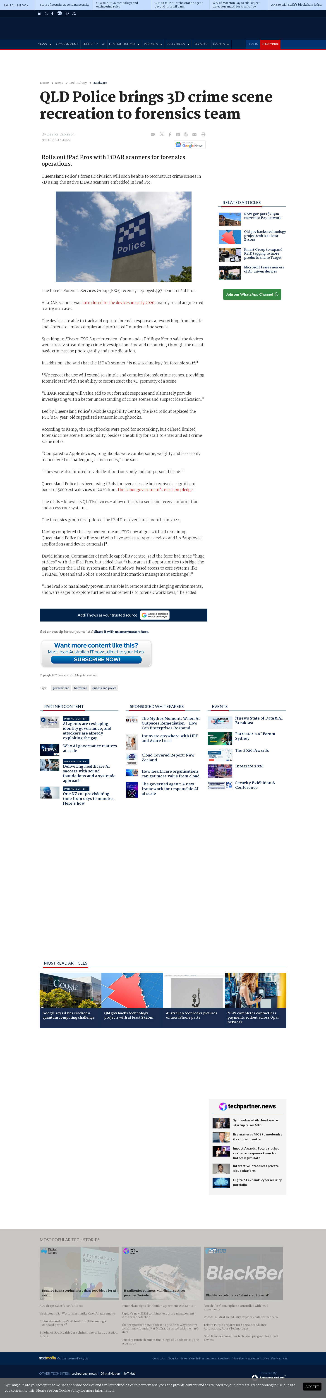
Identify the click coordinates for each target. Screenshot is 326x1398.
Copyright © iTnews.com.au (56, 675)
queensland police (104, 688)
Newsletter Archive (257, 1358)
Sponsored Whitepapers (157, 706)
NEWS (42, 44)
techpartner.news (84, 1373)
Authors (211, 1358)
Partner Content (64, 706)
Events (220, 706)
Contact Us (159, 1358)
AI (103, 44)
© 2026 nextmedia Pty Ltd (73, 1358)
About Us (173, 1358)
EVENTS (219, 44)
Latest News (16, 5)
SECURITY (90, 44)
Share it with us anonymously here (121, 631)
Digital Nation (110, 1373)
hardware (80, 688)
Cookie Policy (69, 1390)
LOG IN (253, 44)
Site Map (276, 1358)
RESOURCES (176, 44)
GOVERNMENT (67, 44)
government (61, 688)
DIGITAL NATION (122, 44)
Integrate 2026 (236, 771)
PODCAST (201, 44)
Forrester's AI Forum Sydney (241, 738)
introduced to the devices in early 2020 (118, 303)
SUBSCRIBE (270, 44)
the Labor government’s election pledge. (155, 490)
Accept (312, 1386)
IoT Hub (130, 1373)
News (59, 83)
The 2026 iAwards (238, 755)
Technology (78, 83)
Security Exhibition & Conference (241, 786)
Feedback (224, 1358)
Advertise (238, 1358)
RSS (285, 1358)
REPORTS (151, 44)
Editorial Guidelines (192, 1358)
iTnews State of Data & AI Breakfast (245, 722)
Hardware (100, 83)
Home (44, 83)
